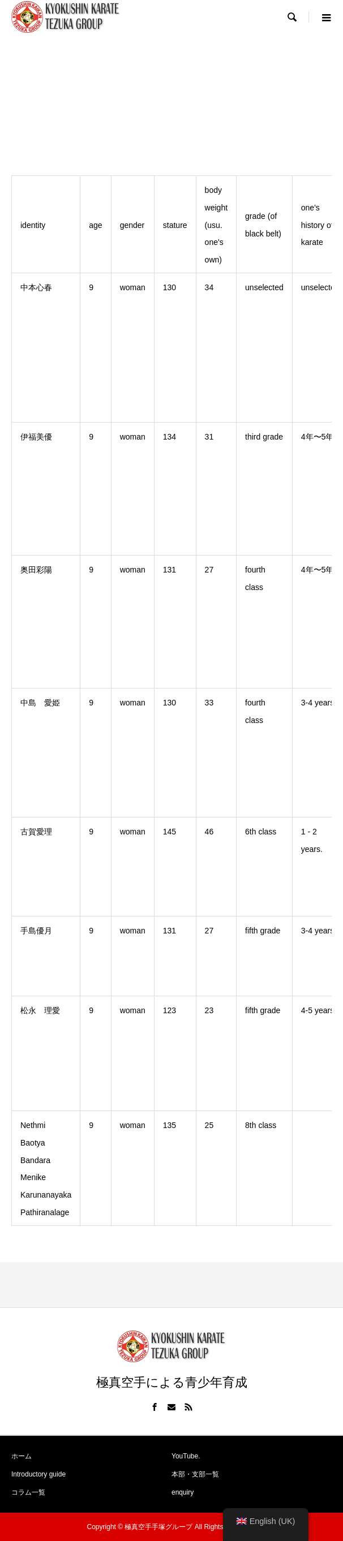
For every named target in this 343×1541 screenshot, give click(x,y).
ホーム (21, 1456)
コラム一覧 (28, 1492)
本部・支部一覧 (195, 1474)
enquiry (183, 1492)
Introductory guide (38, 1474)
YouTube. (186, 1456)
